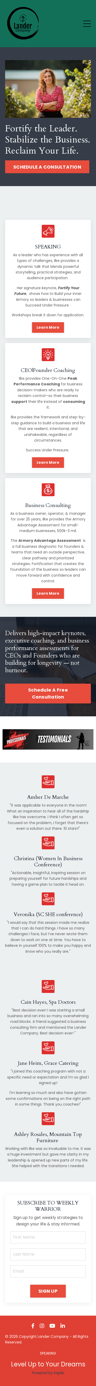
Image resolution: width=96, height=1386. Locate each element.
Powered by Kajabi (48, 1372)
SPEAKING (48, 1353)
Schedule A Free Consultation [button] (48, 693)
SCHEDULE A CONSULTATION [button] (47, 167)
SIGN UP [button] (48, 1291)
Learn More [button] (48, 327)
